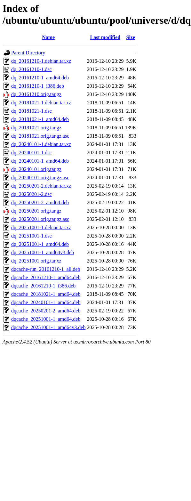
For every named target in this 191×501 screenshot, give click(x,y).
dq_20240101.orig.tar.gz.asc (40, 177)
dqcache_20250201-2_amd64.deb (45, 310)
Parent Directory (28, 52)
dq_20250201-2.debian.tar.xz (41, 186)
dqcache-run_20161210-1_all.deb (45, 269)
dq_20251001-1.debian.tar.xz (41, 227)
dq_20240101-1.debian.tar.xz (41, 144)
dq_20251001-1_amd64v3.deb (42, 252)
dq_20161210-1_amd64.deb (40, 77)
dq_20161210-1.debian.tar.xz (41, 61)
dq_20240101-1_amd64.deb (40, 161)
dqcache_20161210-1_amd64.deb (45, 277)
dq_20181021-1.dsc (31, 111)
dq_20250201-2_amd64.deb (40, 202)
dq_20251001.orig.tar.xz (36, 260)
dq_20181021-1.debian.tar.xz (41, 102)
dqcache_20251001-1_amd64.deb (45, 319)
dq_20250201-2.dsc (31, 194)
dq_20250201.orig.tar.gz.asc (40, 219)
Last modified (105, 37)
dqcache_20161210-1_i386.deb (43, 285)
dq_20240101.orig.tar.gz (36, 169)
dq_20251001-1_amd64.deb (40, 244)
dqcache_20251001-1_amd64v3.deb (48, 327)
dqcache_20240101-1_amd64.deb (45, 302)
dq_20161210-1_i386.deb (37, 86)
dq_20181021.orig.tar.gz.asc (40, 136)
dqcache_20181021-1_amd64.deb (45, 294)
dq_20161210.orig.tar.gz (36, 94)
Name (48, 37)
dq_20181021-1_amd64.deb (40, 119)
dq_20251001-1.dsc (31, 235)
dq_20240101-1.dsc (31, 152)
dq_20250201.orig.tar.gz (36, 211)
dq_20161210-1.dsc (31, 69)
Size (130, 37)
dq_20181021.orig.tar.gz (36, 127)
